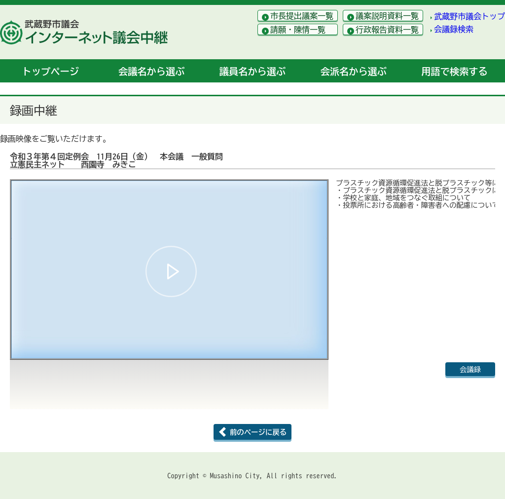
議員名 (252, 71)
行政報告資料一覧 (387, 30)
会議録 (470, 369)
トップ (50, 71)
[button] (171, 271)
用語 (454, 71)
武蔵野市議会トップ (469, 16)
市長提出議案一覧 (301, 16)
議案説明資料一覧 (387, 16)
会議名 (151, 71)
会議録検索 (453, 29)
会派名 (354, 71)
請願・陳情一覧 (297, 30)
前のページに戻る (258, 432)
